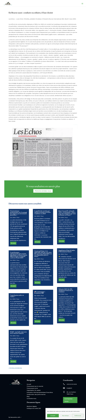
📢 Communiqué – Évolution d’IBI (40, 292)
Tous (18, 217)
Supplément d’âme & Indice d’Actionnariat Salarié (66, 251)
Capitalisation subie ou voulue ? (17, 295)
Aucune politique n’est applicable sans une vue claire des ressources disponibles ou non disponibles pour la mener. (43, 253)
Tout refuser (65, 415)
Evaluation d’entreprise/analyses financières (40, 392)
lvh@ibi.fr (69, 388)
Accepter (52, 415)
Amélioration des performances (36, 394)
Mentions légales (32, 406)
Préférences (78, 415)
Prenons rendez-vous (43, 191)
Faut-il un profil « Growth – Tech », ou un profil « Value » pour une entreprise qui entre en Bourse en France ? (67, 213)
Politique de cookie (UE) (34, 408)
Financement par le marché (35, 386)
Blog (28, 396)
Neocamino (13, 417)
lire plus (13, 243)
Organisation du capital (34, 390)
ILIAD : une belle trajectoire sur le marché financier (18, 332)
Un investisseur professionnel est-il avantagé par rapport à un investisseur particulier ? (18, 213)
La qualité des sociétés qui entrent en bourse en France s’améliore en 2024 (42, 212)
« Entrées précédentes (15, 368)
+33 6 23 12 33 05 (72, 384)
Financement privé (32, 388)
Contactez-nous (31, 398)
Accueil (29, 384)
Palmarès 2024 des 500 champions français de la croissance (65, 290)
